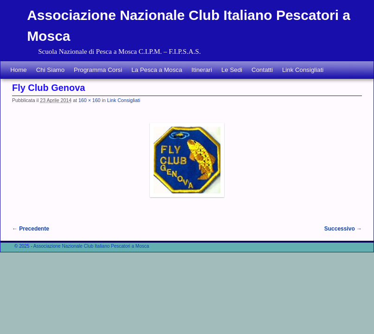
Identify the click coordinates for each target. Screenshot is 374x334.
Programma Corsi (98, 69)
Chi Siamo (50, 69)
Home (18, 69)
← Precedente (30, 228)
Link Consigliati (302, 69)
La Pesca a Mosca (156, 69)
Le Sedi (231, 69)
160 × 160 (89, 100)
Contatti (262, 69)
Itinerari (202, 69)
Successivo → (343, 228)
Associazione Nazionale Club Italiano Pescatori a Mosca (91, 246)
